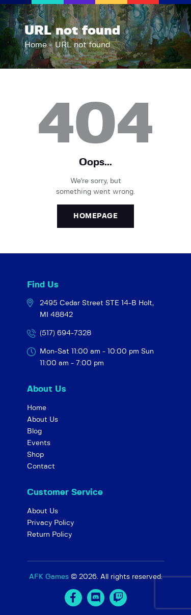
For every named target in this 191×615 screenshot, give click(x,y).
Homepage (95, 216)
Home (35, 45)
